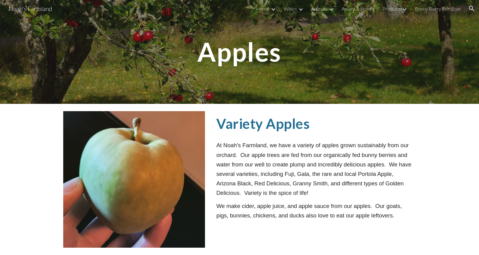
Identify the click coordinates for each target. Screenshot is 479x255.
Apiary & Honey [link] (358, 9)
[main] (239, 51)
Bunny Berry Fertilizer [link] (438, 9)
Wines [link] (290, 9)
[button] (471, 8)
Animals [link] (319, 9)
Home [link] (262, 9)
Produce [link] (391, 9)
